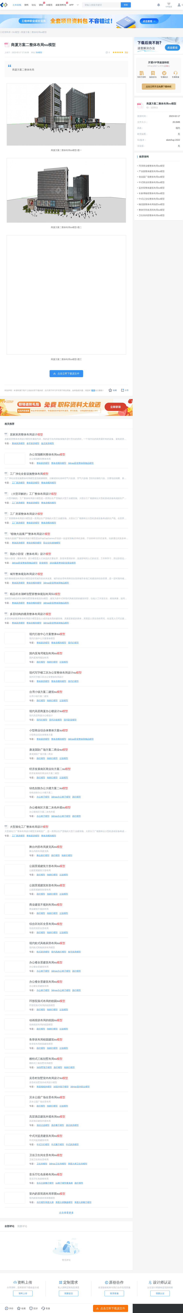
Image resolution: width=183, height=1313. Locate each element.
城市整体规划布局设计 (24, 574)
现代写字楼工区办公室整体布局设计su (55, 672)
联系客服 (114, 1293)
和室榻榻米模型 (44, 1086)
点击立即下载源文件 (110, 1308)
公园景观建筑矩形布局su (47, 885)
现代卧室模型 (70, 720)
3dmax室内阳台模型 (80, 1086)
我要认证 (160, 1293)
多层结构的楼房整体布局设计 (28, 614)
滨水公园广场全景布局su (47, 1097)
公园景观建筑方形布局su (47, 866)
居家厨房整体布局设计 (24, 434)
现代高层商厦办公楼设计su (48, 711)
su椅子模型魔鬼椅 (64, 1183)
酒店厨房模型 (72, 1125)
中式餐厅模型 (57, 1144)
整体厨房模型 (18, 443)
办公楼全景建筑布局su (45, 962)
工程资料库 (5, 32)
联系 (93, 390)
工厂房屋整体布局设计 (24, 514)
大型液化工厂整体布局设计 (26, 827)
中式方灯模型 (43, 1144)
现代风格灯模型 (58, 952)
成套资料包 (61, 4)
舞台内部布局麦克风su (45, 846)
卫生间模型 (42, 1164)
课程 (41, 4)
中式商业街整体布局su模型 (151, 182)
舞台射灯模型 (43, 855)
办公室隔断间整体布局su (47, 454)
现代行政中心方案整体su (47, 634)
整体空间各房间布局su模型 (151, 210)
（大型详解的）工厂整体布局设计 (31, 494)
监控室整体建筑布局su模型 (151, 188)
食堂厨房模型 (33, 443)
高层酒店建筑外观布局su (47, 1116)
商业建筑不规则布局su (45, 904)
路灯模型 (41, 662)
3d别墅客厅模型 (44, 1067)
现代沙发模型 (55, 720)
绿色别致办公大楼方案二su (48, 788)
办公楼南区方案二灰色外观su (50, 807)
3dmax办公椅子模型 (60, 797)
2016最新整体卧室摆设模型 (63, 563)
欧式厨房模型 (43, 952)
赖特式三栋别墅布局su (45, 1058)
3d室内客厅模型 (61, 1086)
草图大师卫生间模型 (77, 1164)
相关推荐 (9, 424)
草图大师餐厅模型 (83, 1202)
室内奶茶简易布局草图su (47, 1193)
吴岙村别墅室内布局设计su (48, 1078)
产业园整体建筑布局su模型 (151, 171)
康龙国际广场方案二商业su (48, 749)
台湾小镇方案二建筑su (45, 691)
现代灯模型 (73, 642)
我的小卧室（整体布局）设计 (28, 554)
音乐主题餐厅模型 (45, 1183)
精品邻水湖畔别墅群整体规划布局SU (32, 594)
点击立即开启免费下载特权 (158, 86)
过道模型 (63, 662)
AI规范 (49, 5)
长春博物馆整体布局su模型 (151, 193)
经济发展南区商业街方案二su (50, 769)
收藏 (113, 390)
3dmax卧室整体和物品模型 (81, 463)
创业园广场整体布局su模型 (151, 177)
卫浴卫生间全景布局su (45, 1155)
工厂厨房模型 (18, 482)
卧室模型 (43, 563)
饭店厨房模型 (47, 443)
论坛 (34, 5)
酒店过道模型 (43, 1125)
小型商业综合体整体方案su (48, 730)
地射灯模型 (52, 662)
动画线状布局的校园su (45, 1020)
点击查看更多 (66, 1212)
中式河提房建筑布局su (45, 1135)
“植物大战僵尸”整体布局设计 (27, 534)
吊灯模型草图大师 (45, 1202)
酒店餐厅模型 (57, 1125)
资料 (26, 5)
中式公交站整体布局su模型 (151, 199)
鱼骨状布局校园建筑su (45, 1039)
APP (71, 5)
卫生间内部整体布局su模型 (151, 215)
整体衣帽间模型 (58, 463)
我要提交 (68, 1293)
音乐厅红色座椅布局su (45, 1174)
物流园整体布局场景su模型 (151, 204)
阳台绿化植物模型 (51, 543)
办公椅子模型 (43, 797)
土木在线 (17, 5)
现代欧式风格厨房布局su (47, 943)
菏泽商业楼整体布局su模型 (151, 166)
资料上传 (23, 1293)
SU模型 (15, 32)
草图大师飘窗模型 (64, 1202)
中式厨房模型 (72, 1144)
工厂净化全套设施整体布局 (26, 474)
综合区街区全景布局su (45, 923)
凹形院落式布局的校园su (47, 1001)
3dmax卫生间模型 (57, 1164)
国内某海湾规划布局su (45, 653)
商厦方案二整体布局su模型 (34, 32)
